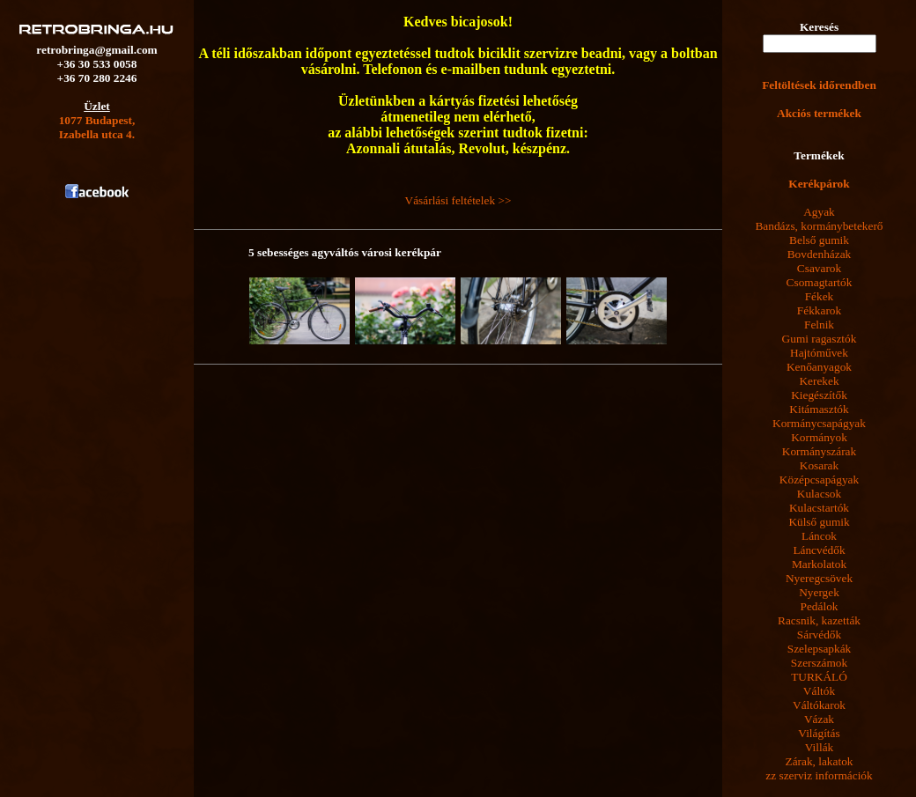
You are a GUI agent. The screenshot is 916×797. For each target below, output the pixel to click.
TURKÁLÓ (819, 676)
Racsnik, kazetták (819, 620)
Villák (819, 747)
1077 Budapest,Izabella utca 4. (97, 127)
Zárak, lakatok (819, 761)
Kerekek (818, 380)
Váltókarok (819, 705)
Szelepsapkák (819, 648)
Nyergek (819, 592)
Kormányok (819, 437)
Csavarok (819, 268)
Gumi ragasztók (819, 338)
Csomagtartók (820, 282)
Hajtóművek (819, 352)
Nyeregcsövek (819, 578)
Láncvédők (819, 550)
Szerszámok (819, 662)
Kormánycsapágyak (819, 423)
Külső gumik (818, 521)
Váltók (819, 690)
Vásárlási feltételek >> (458, 200)
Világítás (818, 733)
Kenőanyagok (819, 366)
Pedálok (819, 606)
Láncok (819, 535)
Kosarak (819, 465)
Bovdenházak (819, 254)
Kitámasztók (818, 409)
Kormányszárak (819, 451)
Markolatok (819, 564)
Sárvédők (819, 634)
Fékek (819, 296)
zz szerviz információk (818, 775)
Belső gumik (819, 240)
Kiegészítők (819, 395)
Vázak (819, 719)
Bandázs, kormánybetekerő (819, 225)
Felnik (819, 324)
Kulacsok (819, 493)
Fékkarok (819, 310)
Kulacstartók (819, 507)
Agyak (819, 211)
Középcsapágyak (819, 479)
